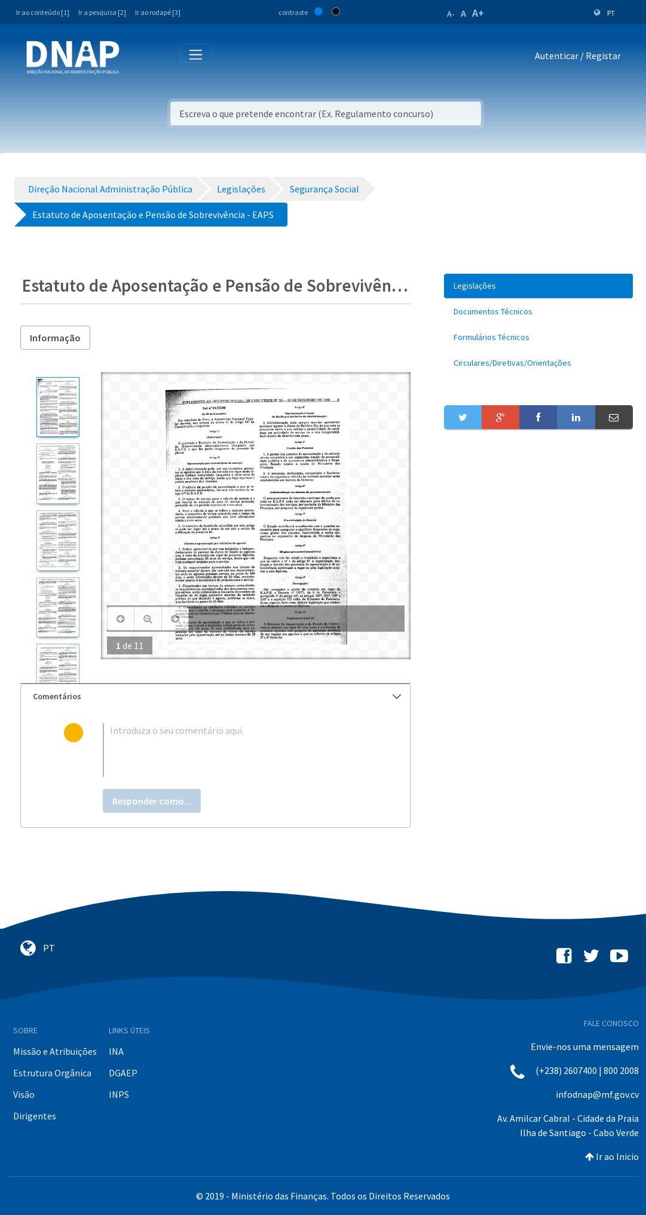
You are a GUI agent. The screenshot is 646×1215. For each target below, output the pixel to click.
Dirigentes (34, 1116)
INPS (119, 1094)
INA (116, 1051)
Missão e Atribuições (55, 1051)
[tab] (215, 696)
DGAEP (123, 1073)
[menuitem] (538, 286)
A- (451, 13)
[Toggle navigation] (136, 57)
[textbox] (235, 750)
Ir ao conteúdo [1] (42, 12)
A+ (478, 13)
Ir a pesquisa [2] (102, 12)
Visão (24, 1094)
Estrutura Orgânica (52, 1073)
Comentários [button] (217, 696)
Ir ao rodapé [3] (157, 12)
